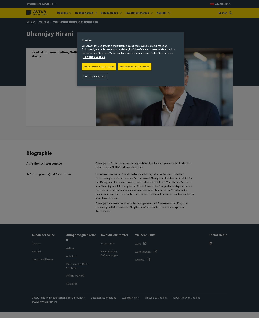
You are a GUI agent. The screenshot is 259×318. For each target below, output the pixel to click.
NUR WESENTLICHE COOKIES (135, 66)
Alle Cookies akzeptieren (99, 66)
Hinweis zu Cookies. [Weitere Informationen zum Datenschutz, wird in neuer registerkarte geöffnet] (94, 57)
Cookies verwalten (95, 76)
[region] (130, 59)
